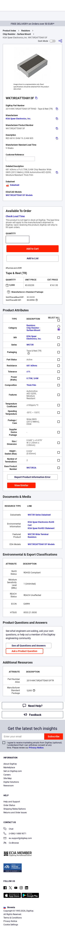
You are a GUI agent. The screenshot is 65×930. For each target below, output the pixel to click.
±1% (28, 371)
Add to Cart (32, 248)
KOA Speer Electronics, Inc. (18, 118)
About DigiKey (10, 764)
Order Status (9, 805)
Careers (7, 775)
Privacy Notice (36, 747)
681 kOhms (32, 365)
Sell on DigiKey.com (12, 771)
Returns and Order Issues (15, 812)
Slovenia (9, 907)
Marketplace (9, 767)
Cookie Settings (10, 924)
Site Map (7, 778)
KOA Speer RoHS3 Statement (41, 528)
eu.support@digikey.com (17, 838)
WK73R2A (31, 468)
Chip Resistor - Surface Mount (17, 34)
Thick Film (31, 385)
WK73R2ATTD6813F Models (19, 195)
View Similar (21, 485)
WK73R (30, 345)
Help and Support (11, 801)
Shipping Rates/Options (14, 809)
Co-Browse (11, 843)
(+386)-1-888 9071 (14, 833)
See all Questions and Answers (29, 645)
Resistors (25, 30)
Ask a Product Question (24, 651)
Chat (8, 829)
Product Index (9, 30)
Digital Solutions (11, 782)
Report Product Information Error (32, 477)
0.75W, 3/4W (32, 378)
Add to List (32, 258)
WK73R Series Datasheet (39, 515)
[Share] (60, 41)
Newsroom (8, 785)
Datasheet (12, 185)
